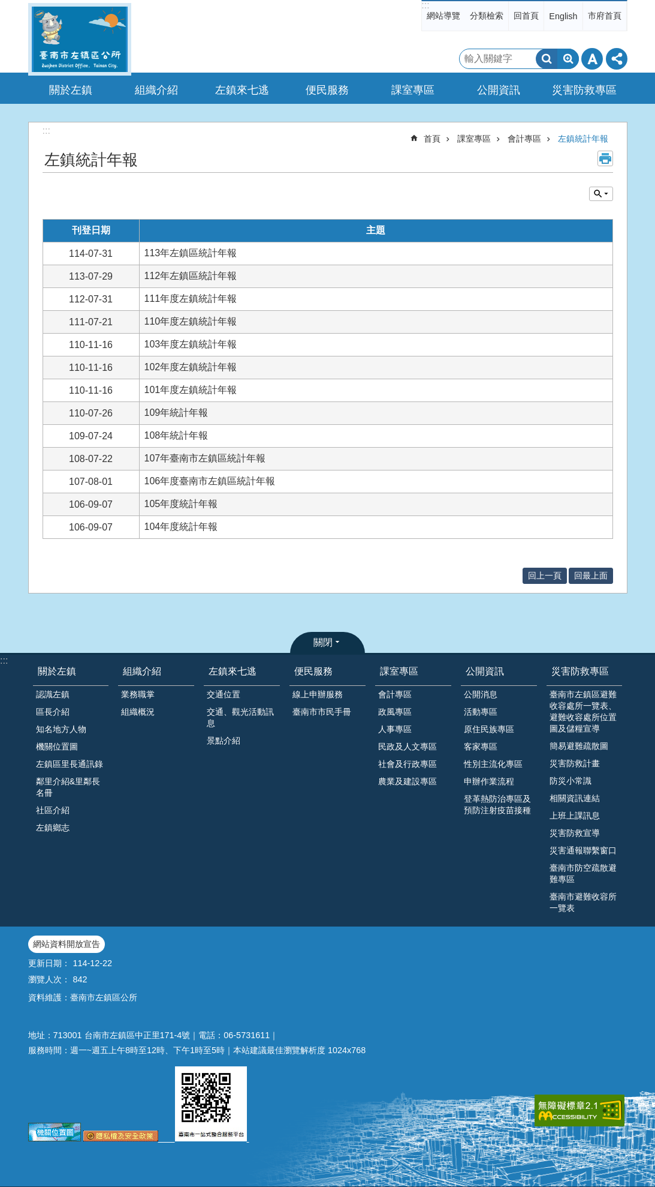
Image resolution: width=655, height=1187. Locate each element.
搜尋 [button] (546, 59)
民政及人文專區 (407, 746)
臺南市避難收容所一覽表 (583, 902)
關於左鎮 (57, 671)
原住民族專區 (489, 729)
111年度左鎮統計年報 (190, 298)
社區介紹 (53, 810)
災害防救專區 (580, 671)
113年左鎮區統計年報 (190, 253)
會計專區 (524, 138)
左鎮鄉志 (53, 827)
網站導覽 (443, 15)
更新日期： (49, 963)
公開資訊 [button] (498, 90)
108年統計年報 (176, 435)
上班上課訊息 (575, 815)
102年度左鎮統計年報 (190, 367)
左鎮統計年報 (583, 138)
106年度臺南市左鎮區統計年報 (210, 481)
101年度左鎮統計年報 (190, 390)
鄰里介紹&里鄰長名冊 (68, 787)
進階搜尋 (568, 59)
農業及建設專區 (407, 781)
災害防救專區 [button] (584, 90)
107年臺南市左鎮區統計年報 (205, 458)
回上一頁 (545, 575)
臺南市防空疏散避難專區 (583, 873)
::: (425, 5)
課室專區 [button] (412, 90)
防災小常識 (570, 781)
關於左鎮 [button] (70, 90)
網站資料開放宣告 (66, 944)
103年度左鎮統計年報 (190, 344)
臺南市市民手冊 (321, 712)
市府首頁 (604, 15)
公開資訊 (485, 671)
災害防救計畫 (575, 763)
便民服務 (313, 671)
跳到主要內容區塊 (6, 6)
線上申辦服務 (317, 694)
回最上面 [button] (591, 575)
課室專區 (474, 138)
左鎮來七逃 (232, 671)
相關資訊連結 (575, 798)
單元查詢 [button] (601, 194)
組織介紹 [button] (156, 90)
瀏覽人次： (49, 979)
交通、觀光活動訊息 (240, 717)
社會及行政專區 (407, 764)
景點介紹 (223, 740)
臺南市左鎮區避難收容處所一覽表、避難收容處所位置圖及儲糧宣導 (583, 711)
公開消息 (480, 694)
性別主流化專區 (493, 764)
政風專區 (395, 712)
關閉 (323, 642)
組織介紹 (142, 671)
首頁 (432, 138)
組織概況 (138, 712)
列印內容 (605, 158)
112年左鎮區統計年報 (190, 276)
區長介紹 (53, 712)
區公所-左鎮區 (79, 39)
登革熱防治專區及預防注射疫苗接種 (497, 804)
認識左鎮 (53, 694)
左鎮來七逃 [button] (242, 90)
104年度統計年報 (181, 526)
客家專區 (480, 746)
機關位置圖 (57, 746)
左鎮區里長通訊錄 (69, 764)
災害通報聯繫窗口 (583, 850)
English (563, 16)
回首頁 (526, 15)
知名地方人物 (61, 729)
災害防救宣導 (575, 833)
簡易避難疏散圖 (579, 746)
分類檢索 (486, 15)
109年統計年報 (176, 412)
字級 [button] (592, 59)
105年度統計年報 (181, 504)
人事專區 (395, 729)
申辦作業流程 (489, 781)
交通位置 (223, 694)
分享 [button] (616, 59)
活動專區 (480, 712)
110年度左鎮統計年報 (190, 321)
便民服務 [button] (327, 90)
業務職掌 (138, 694)
